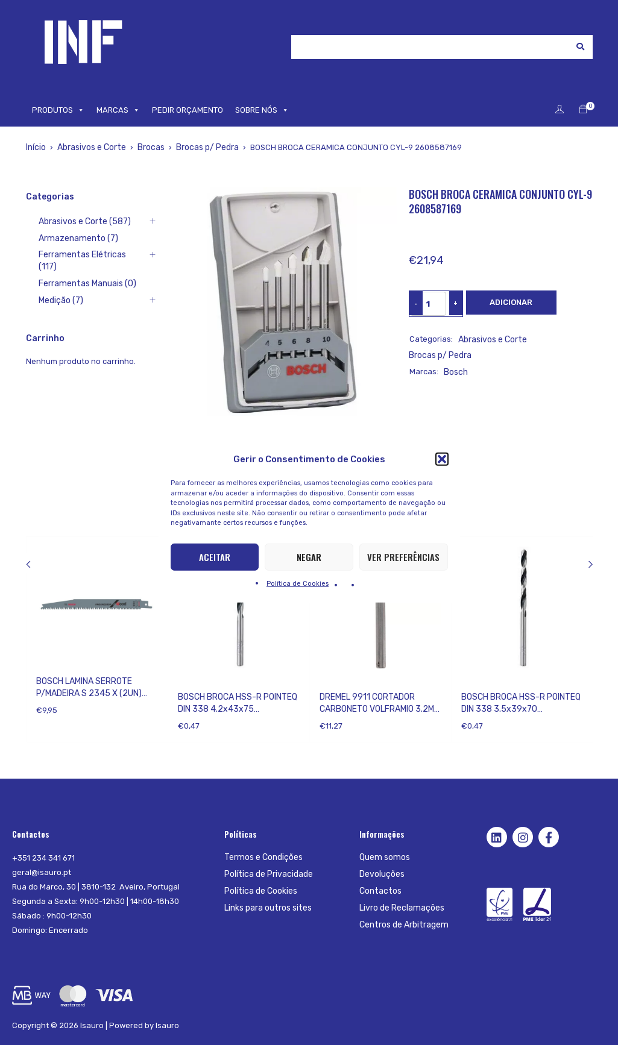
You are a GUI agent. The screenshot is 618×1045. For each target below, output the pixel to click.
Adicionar (511, 302)
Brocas (148, 147)
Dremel (333, 681)
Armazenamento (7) (63, 238)
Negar (309, 556)
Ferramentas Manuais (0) (73, 272)
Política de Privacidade (267, 874)
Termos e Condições (262, 857)
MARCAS (118, 110)
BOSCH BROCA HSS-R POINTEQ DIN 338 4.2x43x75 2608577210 (237, 709)
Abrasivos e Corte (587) (70, 221)
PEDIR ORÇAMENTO (187, 110)
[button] (442, 459)
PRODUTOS (58, 110)
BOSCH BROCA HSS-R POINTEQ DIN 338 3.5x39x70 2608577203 (521, 709)
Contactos (379, 891)
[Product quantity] (428, 304)
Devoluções (381, 874)
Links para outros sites (266, 907)
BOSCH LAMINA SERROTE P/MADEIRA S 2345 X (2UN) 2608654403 (89, 693)
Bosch (455, 354)
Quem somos (383, 857)
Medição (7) (47, 288)
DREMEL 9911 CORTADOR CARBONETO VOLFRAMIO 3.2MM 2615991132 (380, 709)
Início (35, 147)
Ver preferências (403, 556)
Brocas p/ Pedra (202, 147)
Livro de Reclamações (400, 907)
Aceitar (214, 556)
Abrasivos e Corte (90, 147)
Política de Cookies (297, 583)
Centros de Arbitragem (402, 924)
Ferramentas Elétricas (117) (76, 255)
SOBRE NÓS (262, 110)
